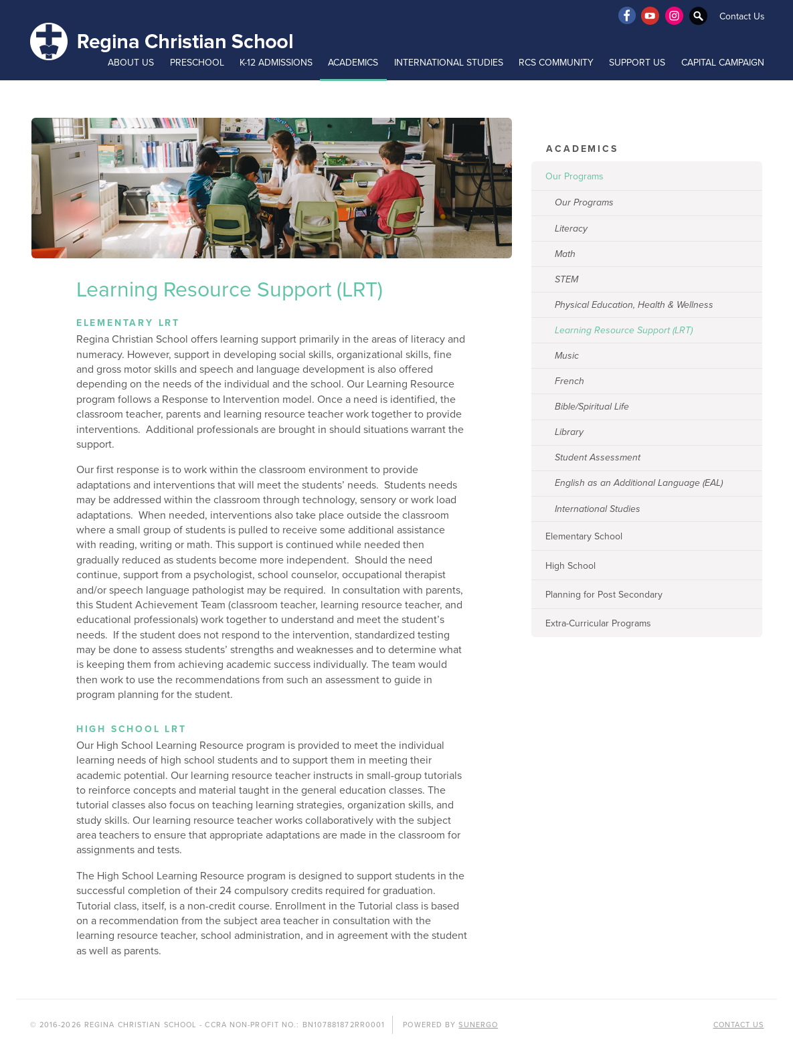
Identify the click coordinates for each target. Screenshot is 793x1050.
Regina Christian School (162, 40)
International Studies (448, 62)
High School (570, 566)
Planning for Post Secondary (604, 594)
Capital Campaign (722, 62)
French (569, 381)
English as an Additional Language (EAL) (639, 483)
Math (565, 254)
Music (567, 355)
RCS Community (556, 62)
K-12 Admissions (276, 62)
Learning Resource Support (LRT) (624, 330)
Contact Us (742, 16)
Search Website (698, 15)
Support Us (637, 62)
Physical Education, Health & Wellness (634, 305)
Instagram (674, 15)
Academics (353, 62)
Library (569, 432)
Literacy (571, 228)
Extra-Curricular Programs (598, 623)
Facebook (626, 15)
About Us (131, 62)
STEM (566, 279)
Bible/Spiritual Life (592, 406)
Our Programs (574, 176)
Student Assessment (597, 457)
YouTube (650, 15)
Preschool (197, 62)
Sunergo (478, 1025)
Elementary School (583, 536)
